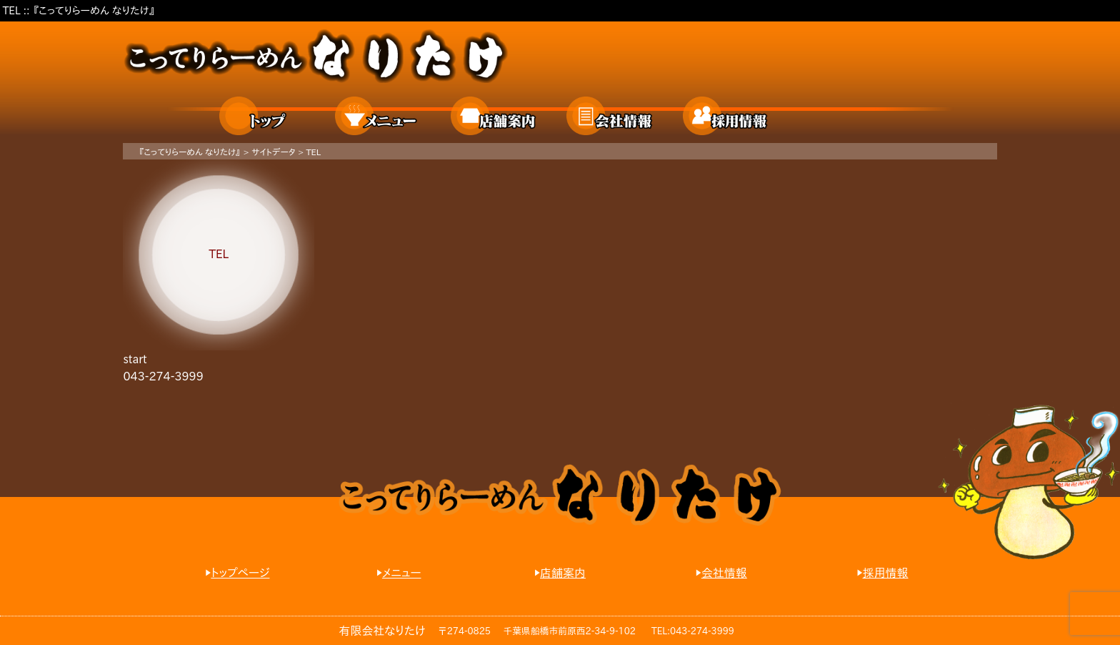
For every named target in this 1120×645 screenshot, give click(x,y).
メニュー (378, 116)
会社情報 (610, 116)
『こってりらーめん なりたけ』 (190, 151)
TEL (313, 151)
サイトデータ (273, 151)
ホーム (262, 116)
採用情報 (726, 116)
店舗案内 (494, 116)
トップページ (240, 572)
